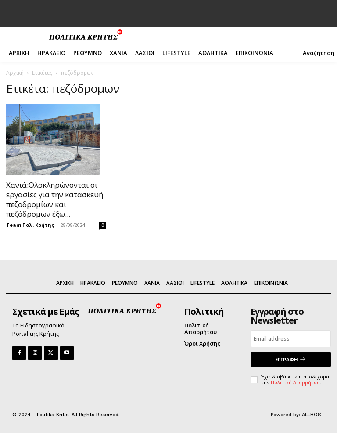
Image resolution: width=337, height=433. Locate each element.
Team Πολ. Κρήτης (30, 225)
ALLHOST (313, 415)
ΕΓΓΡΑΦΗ (290, 359)
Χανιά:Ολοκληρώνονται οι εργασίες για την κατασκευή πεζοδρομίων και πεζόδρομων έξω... (54, 199)
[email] (291, 338)
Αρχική (15, 72)
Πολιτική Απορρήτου (295, 382)
